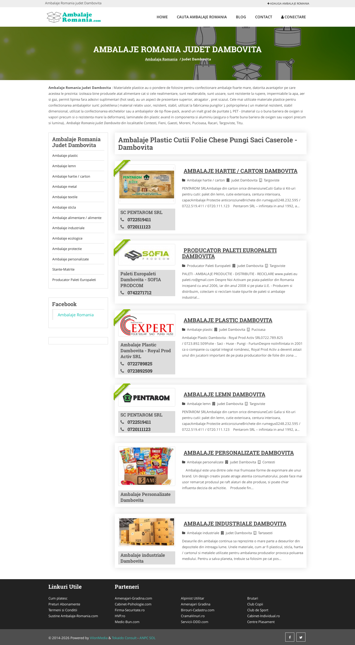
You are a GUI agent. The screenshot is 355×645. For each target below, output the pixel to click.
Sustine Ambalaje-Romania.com (73, 616)
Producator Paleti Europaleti (74, 283)
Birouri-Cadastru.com (197, 610)
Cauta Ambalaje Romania (202, 16)
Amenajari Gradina (195, 604)
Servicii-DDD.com (194, 621)
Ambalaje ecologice (67, 240)
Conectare (293, 16)
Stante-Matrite (63, 272)
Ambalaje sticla (64, 209)
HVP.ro (120, 616)
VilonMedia (99, 637)
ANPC (143, 637)
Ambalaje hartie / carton (71, 177)
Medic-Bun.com (127, 621)
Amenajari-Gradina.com (133, 598)
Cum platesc (57, 598)
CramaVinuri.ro (193, 616)
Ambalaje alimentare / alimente (76, 219)
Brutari (252, 598)
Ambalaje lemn (64, 166)
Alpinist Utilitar (192, 598)
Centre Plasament (261, 621)
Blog (241, 16)
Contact (263, 16)
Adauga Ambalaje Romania (288, 3)
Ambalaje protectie (67, 251)
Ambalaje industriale (68, 230)
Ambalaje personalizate (70, 262)
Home (162, 16)
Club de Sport (257, 610)
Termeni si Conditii (62, 610)
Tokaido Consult (124, 637)
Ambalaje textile (64, 198)
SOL (152, 637)
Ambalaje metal (64, 187)
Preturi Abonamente (64, 604)
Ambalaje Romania (161, 59)
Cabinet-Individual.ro (263, 616)
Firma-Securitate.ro (130, 610)
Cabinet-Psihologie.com (133, 604)
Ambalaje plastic (65, 155)
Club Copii (255, 604)
